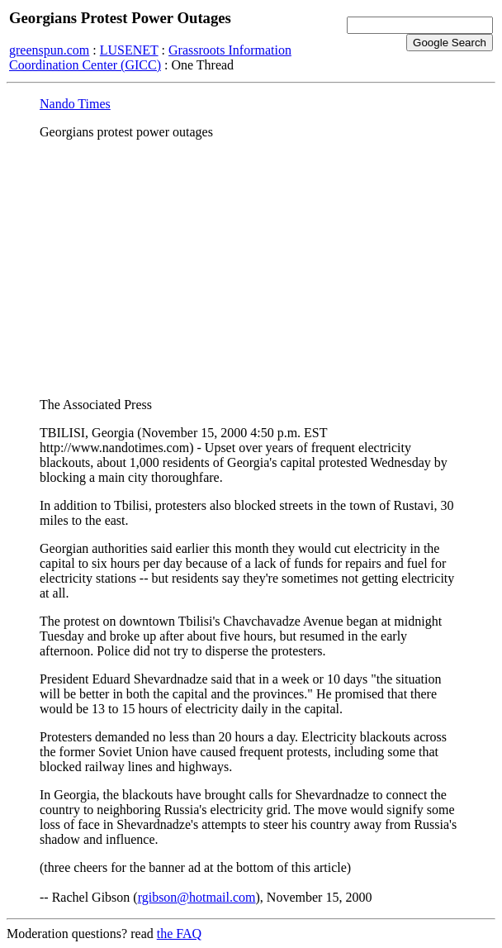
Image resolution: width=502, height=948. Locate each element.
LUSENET (129, 50)
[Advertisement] (251, 268)
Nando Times (75, 104)
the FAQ (179, 934)
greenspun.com (49, 50)
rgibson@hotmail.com (197, 897)
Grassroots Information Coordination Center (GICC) (150, 57)
